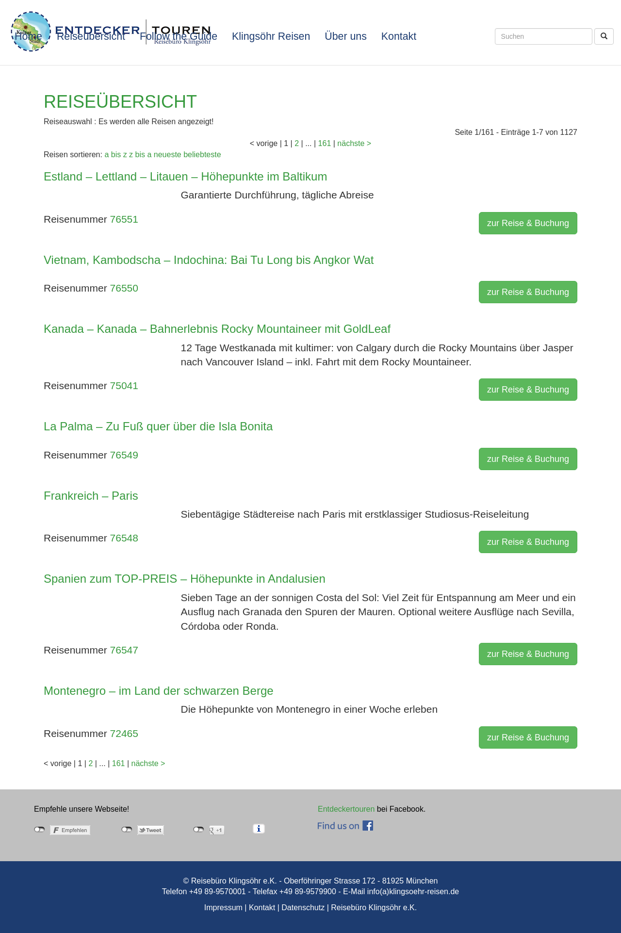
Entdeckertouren (346, 809)
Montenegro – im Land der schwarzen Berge (159, 690)
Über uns (346, 36)
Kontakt (398, 36)
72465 (124, 733)
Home (28, 36)
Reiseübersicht (91, 36)
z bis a (140, 154)
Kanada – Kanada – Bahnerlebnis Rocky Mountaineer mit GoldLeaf (217, 328)
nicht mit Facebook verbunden (39, 830)
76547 (124, 649)
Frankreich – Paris (91, 495)
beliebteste (202, 154)
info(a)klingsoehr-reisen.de (413, 891)
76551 (124, 219)
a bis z (115, 154)
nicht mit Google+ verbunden (198, 830)
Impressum (223, 907)
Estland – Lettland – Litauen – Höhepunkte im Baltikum (185, 176)
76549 (124, 454)
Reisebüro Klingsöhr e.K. (374, 907)
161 (324, 143)
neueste (167, 154)
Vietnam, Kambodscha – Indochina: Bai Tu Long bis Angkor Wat (209, 259)
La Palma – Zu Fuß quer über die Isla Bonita (158, 426)
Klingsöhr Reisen (271, 36)
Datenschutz (303, 907)
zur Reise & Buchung (528, 223)
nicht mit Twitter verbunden (126, 830)
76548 (124, 537)
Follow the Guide (178, 36)
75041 (124, 385)
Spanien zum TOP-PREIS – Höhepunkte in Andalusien (185, 578)
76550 (124, 288)
